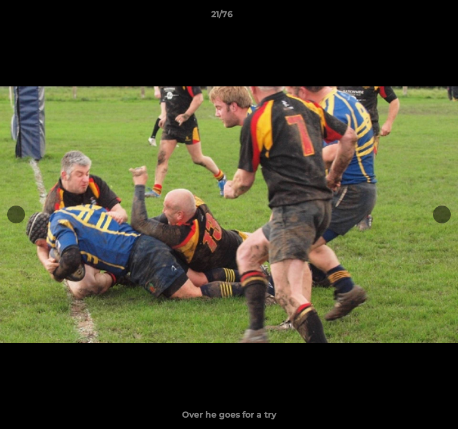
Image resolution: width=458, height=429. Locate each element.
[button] (415, 17)
